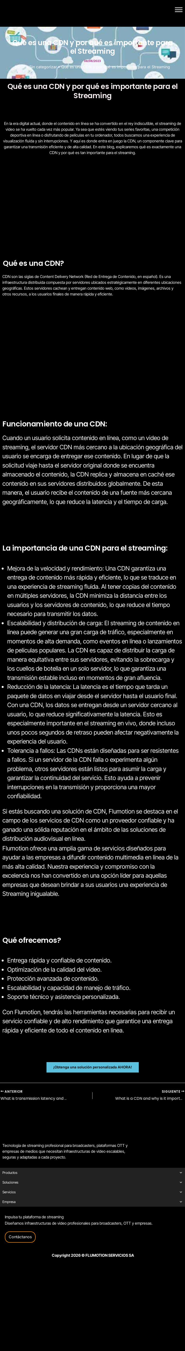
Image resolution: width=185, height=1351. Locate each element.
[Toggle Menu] (179, 9)
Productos (92, 1173)
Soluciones (92, 1182)
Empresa (92, 1202)
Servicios (92, 1192)
